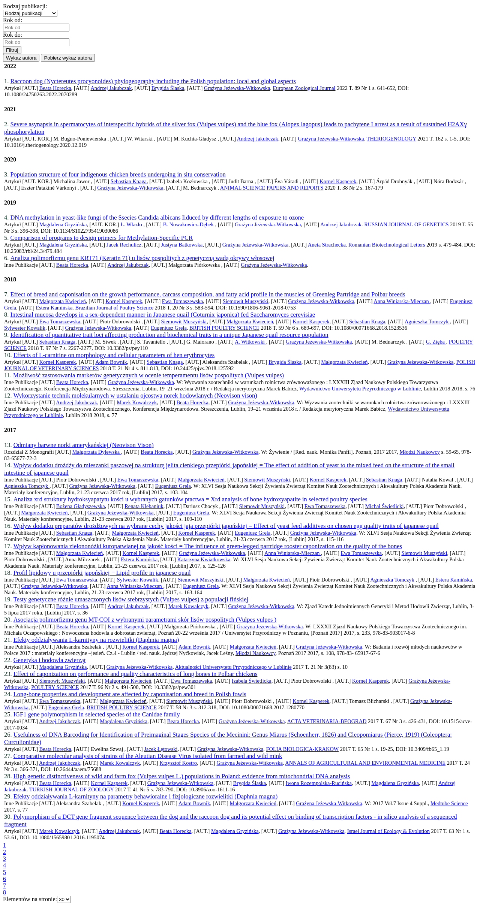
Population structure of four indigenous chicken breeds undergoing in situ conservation (117, 174)
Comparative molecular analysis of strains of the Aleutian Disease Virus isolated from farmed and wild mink (148, 755)
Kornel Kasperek (338, 181)
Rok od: (14, 20)
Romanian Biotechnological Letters (386, 245)
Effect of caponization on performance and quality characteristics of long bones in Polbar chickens (136, 673)
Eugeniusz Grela (169, 328)
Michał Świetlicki (384, 506)
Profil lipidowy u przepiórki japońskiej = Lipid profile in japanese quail (102, 572)
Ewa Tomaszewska (182, 301)
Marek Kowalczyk (137, 402)
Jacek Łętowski (160, 749)
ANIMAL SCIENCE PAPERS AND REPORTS (272, 188)
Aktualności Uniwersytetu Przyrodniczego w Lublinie (233, 667)
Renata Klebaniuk (144, 506)
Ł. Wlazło (131, 224)
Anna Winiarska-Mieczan (402, 301)
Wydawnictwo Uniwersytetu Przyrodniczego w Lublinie (360, 389)
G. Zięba (436, 342)
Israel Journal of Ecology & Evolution (388, 831)
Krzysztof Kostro (178, 763)
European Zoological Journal (304, 88)
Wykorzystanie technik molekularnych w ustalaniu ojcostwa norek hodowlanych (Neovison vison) (135, 395)
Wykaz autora (21, 58)
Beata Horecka (55, 88)
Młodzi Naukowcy (419, 452)
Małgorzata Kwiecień (62, 301)
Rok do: (14, 34)
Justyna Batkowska (181, 245)
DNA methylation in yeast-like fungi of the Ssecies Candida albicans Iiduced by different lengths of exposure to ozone (157, 217)
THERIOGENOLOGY (391, 139)
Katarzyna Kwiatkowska (204, 559)
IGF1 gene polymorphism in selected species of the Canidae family (97, 714)
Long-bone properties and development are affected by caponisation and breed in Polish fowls (130, 694)
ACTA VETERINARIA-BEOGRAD (327, 721)
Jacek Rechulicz (123, 245)
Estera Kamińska (54, 308)
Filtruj (12, 50)
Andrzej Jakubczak (111, 88)
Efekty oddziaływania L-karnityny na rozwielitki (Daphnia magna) (96, 639)
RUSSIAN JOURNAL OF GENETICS (406, 224)
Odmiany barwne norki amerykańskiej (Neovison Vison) (84, 445)
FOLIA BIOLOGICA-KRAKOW (302, 749)
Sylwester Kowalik (24, 328)
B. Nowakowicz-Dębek (189, 224)
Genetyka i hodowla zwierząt (50, 660)
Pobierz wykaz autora (68, 58)
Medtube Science (449, 803)
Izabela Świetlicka (252, 681)
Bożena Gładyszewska (80, 506)
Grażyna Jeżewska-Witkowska (237, 88)
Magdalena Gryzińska (63, 224)
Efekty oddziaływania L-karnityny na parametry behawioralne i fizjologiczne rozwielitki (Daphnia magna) (146, 796)
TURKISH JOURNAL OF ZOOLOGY (71, 789)
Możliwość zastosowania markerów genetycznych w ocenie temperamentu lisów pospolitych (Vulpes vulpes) (148, 375)
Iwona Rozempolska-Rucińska (319, 783)
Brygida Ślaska (168, 88)
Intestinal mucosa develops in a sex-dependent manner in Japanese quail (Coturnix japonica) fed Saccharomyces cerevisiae (162, 314)
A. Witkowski (250, 342)
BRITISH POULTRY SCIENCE (224, 328)
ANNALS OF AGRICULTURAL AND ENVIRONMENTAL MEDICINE (365, 763)
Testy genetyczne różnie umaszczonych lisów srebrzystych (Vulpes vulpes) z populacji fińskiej (131, 599)
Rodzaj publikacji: (26, 6)
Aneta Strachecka (327, 245)
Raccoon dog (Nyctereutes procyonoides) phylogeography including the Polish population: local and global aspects (153, 81)
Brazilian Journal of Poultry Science (114, 308)
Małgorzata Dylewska (96, 452)
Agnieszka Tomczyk (427, 321)
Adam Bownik (111, 362)
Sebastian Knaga (129, 181)
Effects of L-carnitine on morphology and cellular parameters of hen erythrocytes (114, 355)
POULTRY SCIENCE (55, 687)
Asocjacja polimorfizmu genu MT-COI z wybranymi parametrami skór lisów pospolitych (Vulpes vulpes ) (145, 619)
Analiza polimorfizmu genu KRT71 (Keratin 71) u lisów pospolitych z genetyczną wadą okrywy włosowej (142, 258)
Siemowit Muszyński (245, 301)
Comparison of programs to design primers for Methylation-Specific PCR (101, 237)
